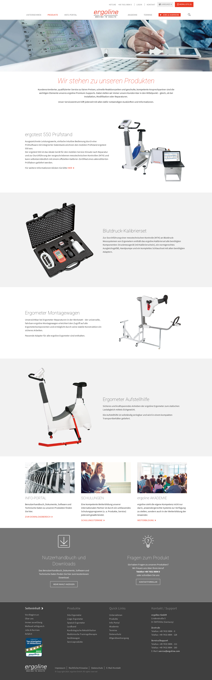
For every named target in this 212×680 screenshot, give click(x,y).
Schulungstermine (91, 520)
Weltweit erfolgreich (34, 626)
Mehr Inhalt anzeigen (63, 584)
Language (165, 4)
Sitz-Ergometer (74, 615)
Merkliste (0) (185, 4)
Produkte (113, 618)
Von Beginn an (32, 614)
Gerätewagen (73, 638)
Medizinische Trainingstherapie (82, 634)
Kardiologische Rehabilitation (81, 630)
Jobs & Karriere (32, 630)
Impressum (60, 667)
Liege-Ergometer (75, 618)
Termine (113, 630)
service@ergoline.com (169, 651)
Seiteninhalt (32, 608)
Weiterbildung (145, 520)
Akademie (114, 626)
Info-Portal (114, 622)
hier (70, 167)
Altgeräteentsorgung (119, 638)
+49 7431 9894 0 (125, 4)
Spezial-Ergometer (76, 622)
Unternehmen (115, 615)
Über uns (29, 618)
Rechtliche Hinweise (78, 667)
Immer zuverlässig (33, 622)
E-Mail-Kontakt (113, 667)
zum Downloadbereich (37, 516)
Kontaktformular (148, 582)
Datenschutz (115, 634)
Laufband (71, 626)
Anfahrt (28, 633)
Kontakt (151, 4)
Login (139, 4)
